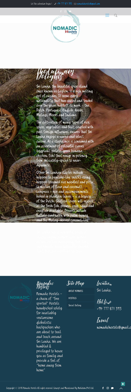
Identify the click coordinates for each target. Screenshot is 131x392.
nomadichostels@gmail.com (88, 4)
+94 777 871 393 (64, 4)
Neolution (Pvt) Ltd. (86, 388)
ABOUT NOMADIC (76, 291)
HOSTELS (72, 298)
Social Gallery (75, 305)
